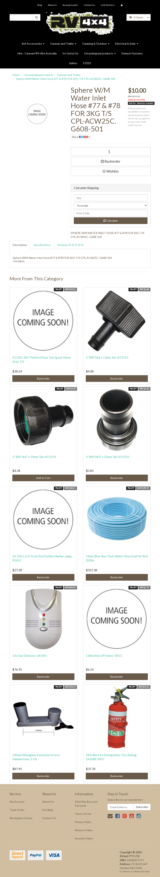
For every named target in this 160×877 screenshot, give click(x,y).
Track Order (17, 809)
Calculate (110, 220)
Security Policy (84, 838)
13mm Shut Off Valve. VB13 (104, 655)
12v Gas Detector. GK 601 (29, 655)
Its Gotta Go (70, 53)
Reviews (71, 244)
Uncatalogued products (100, 53)
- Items (136, 17)
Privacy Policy (83, 822)
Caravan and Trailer (63, 43)
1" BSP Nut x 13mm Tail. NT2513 (107, 357)
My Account (17, 801)
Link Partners (108, 5)
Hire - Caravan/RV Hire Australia (37, 53)
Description (20, 244)
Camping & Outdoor (95, 43)
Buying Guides (70, 5)
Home (16, 74)
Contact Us (89, 5)
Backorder (110, 161)
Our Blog (47, 809)
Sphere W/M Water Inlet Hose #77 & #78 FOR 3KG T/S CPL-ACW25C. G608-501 (65, 78)
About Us (52, 5)
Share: (81, 136)
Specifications (42, 244)
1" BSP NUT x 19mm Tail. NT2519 (34, 457)
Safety (73, 63)
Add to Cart (43, 477)
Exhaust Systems (132, 53)
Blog (39, 5)
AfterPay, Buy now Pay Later (86, 803)
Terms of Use (83, 813)
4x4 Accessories (33, 43)
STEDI (87, 63)
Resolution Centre (21, 818)
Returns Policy (84, 830)
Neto (147, 871)
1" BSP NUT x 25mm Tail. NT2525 (107, 457)
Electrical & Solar (126, 43)
